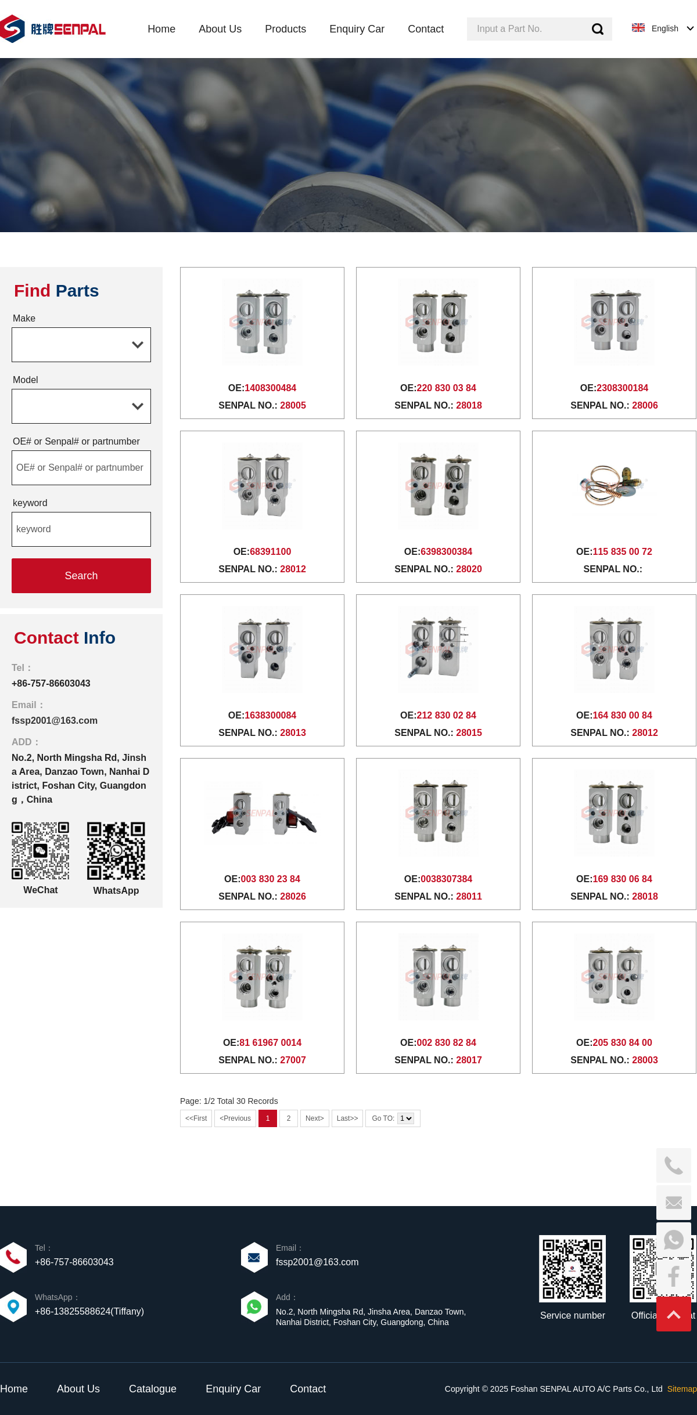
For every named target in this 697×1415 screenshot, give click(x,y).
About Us (78, 1389)
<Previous (235, 1118)
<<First (196, 1118)
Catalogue (153, 1389)
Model (25, 380)
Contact (308, 1389)
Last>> (347, 1118)
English (665, 28)
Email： (29, 705)
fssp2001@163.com (55, 720)
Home (14, 1389)
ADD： (26, 742)
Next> (315, 1118)
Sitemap (682, 1389)
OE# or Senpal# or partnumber (76, 441)
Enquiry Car (233, 1389)
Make (24, 318)
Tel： (23, 668)
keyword (30, 503)
